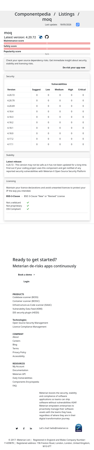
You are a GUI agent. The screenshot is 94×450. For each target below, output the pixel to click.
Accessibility (19, 356)
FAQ (15, 385)
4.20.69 (11, 105)
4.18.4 (10, 111)
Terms (16, 348)
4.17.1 (10, 144)
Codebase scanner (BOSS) (25, 297)
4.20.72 (11, 95)
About (16, 337)
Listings (67, 14)
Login (26, 281)
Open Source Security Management (30, 322)
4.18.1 (10, 127)
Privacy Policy (19, 352)
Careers (16, 341)
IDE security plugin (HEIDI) (26, 312)
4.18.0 (10, 133)
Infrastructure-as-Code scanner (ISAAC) (32, 305)
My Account (18, 366)
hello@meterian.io (59, 428)
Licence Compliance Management (29, 326)
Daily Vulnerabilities (22, 378)
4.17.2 (10, 138)
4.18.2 (10, 122)
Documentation (20, 370)
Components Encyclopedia (26, 381)
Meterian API (19, 374)
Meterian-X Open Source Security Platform (64, 171)
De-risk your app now (74, 67)
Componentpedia (33, 14)
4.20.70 (11, 100)
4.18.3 (10, 116)
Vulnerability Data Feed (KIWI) (27, 308)
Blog (15, 344)
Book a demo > (26, 274)
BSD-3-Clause (13, 196)
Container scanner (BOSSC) (26, 301)
